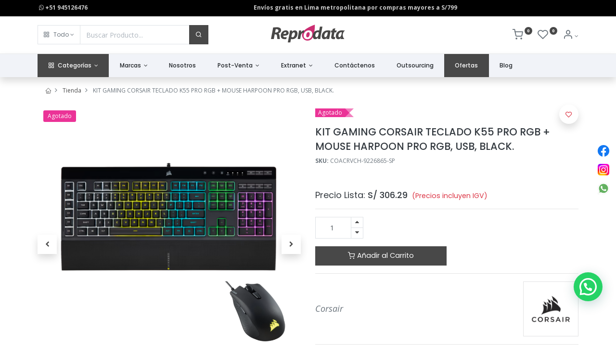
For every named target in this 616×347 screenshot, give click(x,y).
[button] (59, 34)
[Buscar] (198, 34)
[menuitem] (182, 66)
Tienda (72, 90)
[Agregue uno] (357, 222)
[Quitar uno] (357, 233)
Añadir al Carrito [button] (381, 255)
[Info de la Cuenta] (570, 36)
